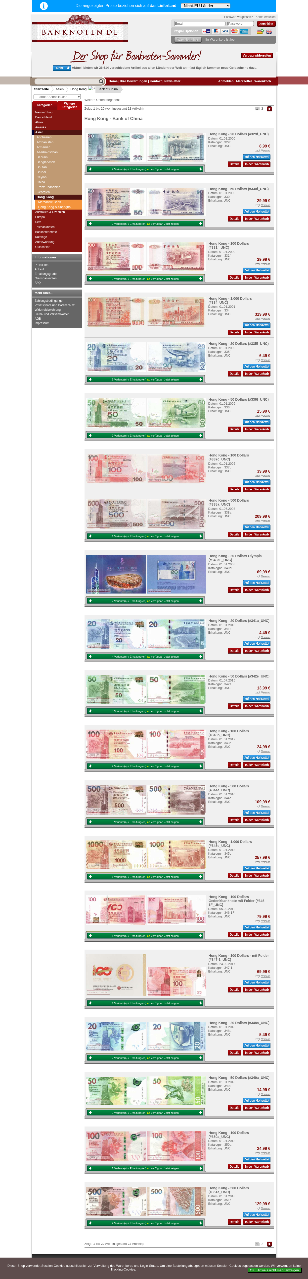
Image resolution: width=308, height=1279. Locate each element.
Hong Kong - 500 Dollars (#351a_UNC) (229, 1190)
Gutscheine (42, 247)
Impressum (42, 323)
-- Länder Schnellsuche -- (58, 97)
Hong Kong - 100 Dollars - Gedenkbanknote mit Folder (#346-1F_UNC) (237, 901)
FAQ (38, 283)
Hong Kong (78, 89)
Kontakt (156, 81)
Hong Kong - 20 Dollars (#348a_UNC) (239, 1023)
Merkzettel (244, 81)
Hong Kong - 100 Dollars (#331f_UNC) (229, 245)
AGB (38, 318)
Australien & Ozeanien (50, 212)
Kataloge (41, 237)
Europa (40, 217)
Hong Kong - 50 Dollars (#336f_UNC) (239, 399)
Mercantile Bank (49, 171)
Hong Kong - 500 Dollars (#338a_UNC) (229, 502)
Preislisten (41, 265)
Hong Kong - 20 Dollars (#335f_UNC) (239, 344)
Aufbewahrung (44, 242)
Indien (41, 199)
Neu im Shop (43, 112)
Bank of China (103, 89)
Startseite (41, 89)
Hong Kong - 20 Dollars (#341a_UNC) (239, 621)
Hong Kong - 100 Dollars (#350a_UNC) (229, 1135)
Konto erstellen (265, 17)
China (41, 151)
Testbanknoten (45, 227)
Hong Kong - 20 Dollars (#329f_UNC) (239, 134)
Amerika (40, 127)
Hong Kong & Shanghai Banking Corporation (55, 177)
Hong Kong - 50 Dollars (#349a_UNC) (239, 1078)
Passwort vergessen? (238, 17)
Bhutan (42, 136)
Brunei (41, 141)
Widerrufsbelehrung (48, 309)
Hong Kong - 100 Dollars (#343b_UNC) (229, 733)
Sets (38, 222)
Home (113, 81)
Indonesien (44, 204)
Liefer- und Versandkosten (52, 314)
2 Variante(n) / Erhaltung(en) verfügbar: (145, 223)
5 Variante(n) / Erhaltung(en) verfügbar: (145, 379)
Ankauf (39, 269)
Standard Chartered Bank (56, 184)
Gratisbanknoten (46, 278)
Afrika (39, 122)
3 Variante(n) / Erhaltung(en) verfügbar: (145, 711)
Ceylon (42, 146)
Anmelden (226, 81)
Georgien (43, 161)
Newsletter (172, 81)
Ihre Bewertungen (133, 81)
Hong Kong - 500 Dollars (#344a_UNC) (229, 788)
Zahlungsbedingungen (49, 300)
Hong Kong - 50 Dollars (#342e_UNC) (239, 676)
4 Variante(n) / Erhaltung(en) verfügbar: (145, 169)
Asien (60, 89)
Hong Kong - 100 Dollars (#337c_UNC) (229, 457)
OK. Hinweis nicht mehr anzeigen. (275, 1270)
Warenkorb (262, 81)
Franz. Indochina (48, 156)
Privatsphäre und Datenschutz (55, 305)
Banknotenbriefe (46, 232)
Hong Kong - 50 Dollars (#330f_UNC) (239, 189)
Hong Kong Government (55, 194)
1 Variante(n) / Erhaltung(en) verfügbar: (145, 536)
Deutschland (43, 117)
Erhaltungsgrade (46, 274)
